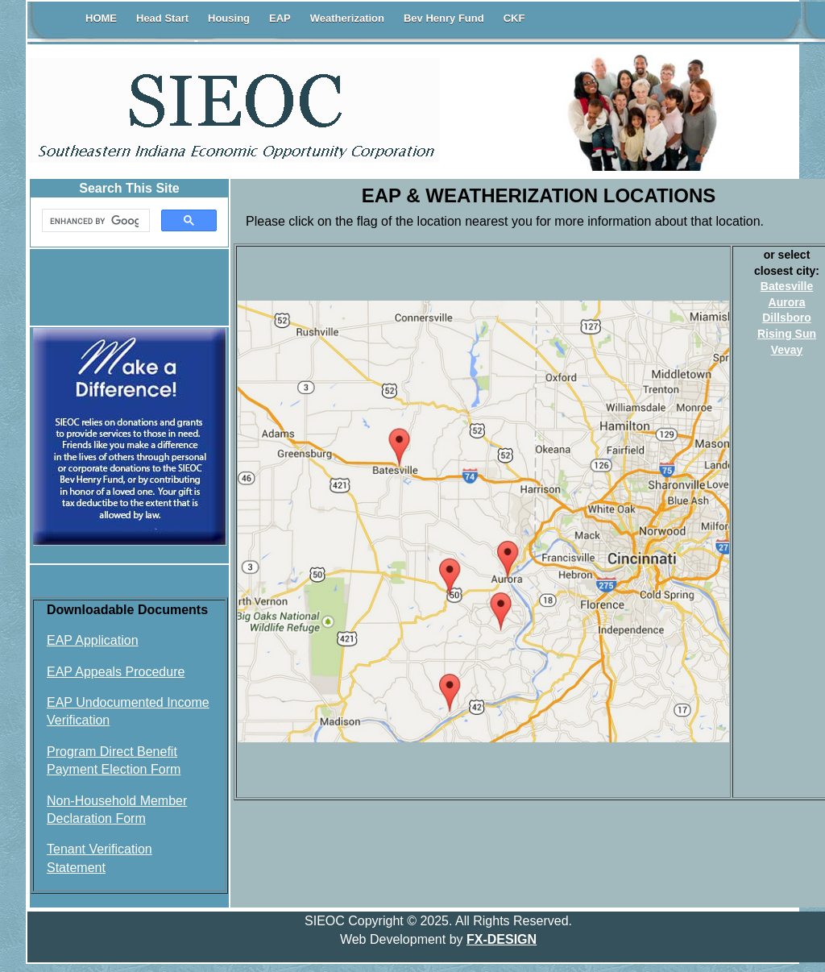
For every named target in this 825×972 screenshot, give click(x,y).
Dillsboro (786, 317)
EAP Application (93, 640)
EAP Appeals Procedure (115, 672)
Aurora (787, 302)
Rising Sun (786, 333)
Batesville (787, 286)
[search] (94, 221)
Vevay (787, 349)
